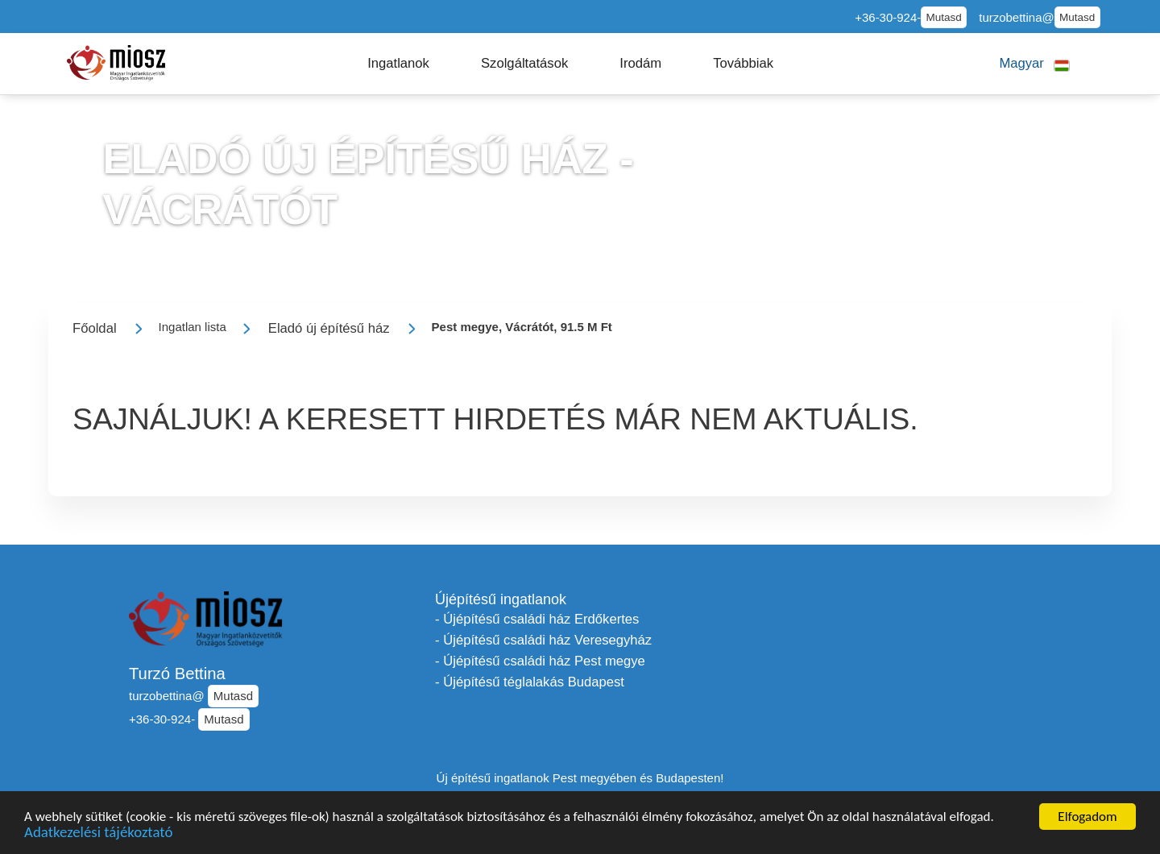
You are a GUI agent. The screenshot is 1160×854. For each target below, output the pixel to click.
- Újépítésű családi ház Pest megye (540, 661)
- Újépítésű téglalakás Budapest (529, 682)
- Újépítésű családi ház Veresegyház (543, 640)
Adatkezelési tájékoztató (98, 834)
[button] (398, 63)
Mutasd (944, 17)
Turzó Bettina (177, 673)
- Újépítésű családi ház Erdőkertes (537, 619)
